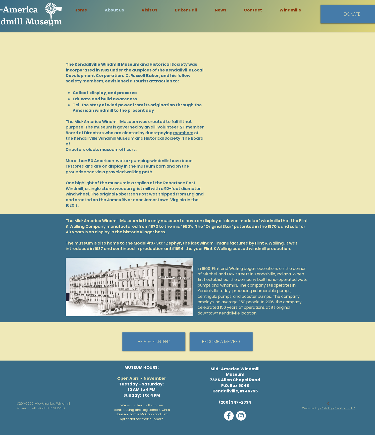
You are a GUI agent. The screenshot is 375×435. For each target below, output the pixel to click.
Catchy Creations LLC (337, 408)
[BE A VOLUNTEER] (153, 341)
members (183, 133)
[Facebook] (229, 416)
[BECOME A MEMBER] (221, 341)
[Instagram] (241, 416)
